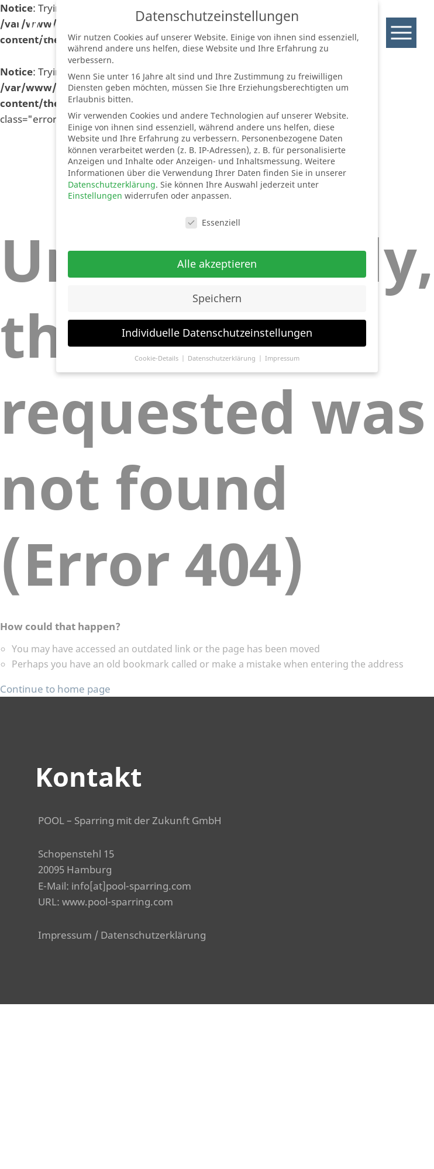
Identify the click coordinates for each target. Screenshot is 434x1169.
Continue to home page (55, 689)
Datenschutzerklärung (153, 935)
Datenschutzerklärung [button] (222, 358)
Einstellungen (95, 195)
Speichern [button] (217, 298)
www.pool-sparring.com (117, 901)
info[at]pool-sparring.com (131, 886)
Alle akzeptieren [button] (217, 264)
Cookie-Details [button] (157, 358)
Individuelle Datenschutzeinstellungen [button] (217, 333)
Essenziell (212, 222)
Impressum (65, 935)
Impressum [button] (282, 358)
